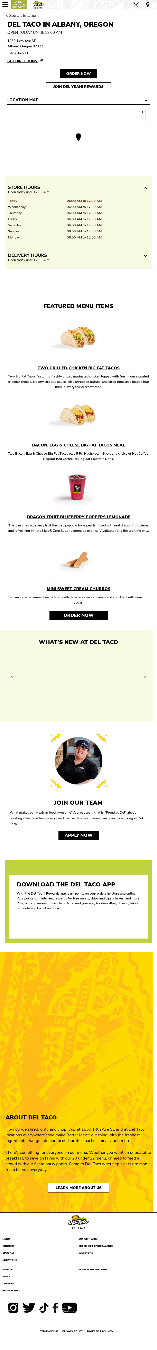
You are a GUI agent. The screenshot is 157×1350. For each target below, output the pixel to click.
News (6, 1276)
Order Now (79, 615)
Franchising (11, 1290)
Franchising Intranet (93, 1269)
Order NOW (78, 73)
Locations (9, 1260)
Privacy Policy (72, 1331)
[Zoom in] (142, 112)
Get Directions (22, 61)
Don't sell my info (100, 1331)
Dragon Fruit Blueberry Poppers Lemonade (78, 517)
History (8, 1269)
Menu (6, 1238)
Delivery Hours (27, 255)
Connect (8, 1246)
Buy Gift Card (88, 1238)
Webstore (85, 1253)
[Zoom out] (142, 118)
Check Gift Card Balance (95, 1246)
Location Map (22, 100)
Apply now (79, 835)
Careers (8, 1283)
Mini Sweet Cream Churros (78, 589)
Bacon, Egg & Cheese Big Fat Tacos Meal (78, 445)
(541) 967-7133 (20, 53)
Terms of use (49, 1331)
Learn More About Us (79, 1187)
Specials (8, 1253)
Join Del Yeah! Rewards (78, 86)
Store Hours (24, 187)
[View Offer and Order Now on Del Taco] (78, 682)
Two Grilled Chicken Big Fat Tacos (79, 368)
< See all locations (22, 15)
